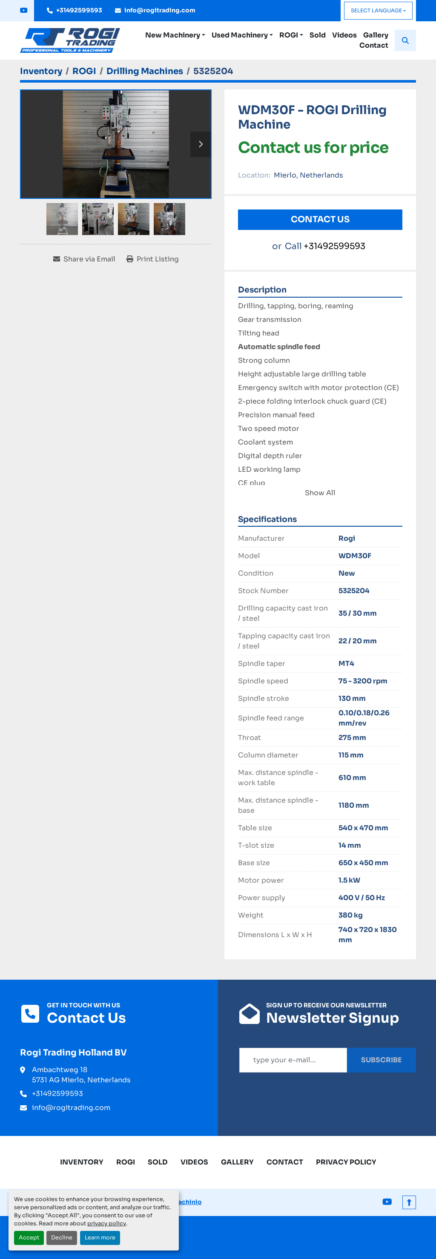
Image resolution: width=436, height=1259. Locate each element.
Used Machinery (240, 35)
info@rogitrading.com (159, 10)
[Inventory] (41, 71)
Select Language (376, 10)
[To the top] (409, 1202)
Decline (61, 1237)
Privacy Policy (346, 1162)
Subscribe (381, 1059)
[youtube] (24, 11)
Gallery (375, 35)
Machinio (187, 1202)
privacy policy (106, 1223)
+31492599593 (79, 10)
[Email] (293, 1060)
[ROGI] (84, 71)
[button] (175, 35)
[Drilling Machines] (144, 71)
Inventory (81, 1162)
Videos (344, 35)
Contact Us (320, 219)
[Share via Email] (84, 259)
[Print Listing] (152, 259)
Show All (320, 492)
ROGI (288, 35)
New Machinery (172, 35)
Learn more (100, 1237)
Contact (373, 45)
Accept (29, 1237)
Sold (318, 35)
